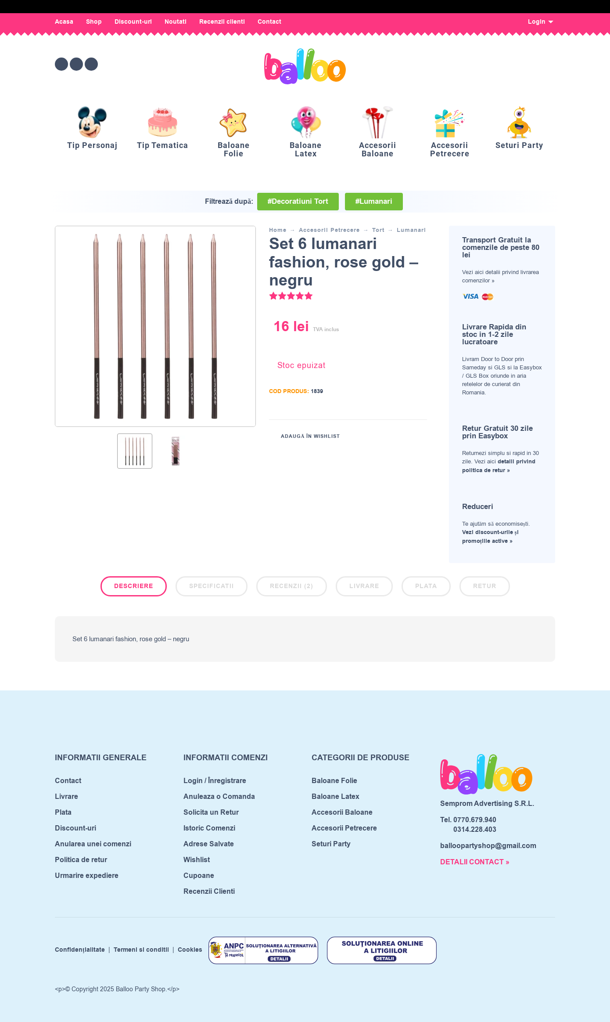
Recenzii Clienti (209, 891)
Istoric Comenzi (209, 828)
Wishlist (196, 860)
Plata (426, 586)
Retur (484, 586)
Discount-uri (133, 22)
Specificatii (211, 586)
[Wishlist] (475, 64)
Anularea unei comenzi (93, 844)
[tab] (133, 588)
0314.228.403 (474, 829)
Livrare (364, 586)
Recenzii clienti (222, 22)
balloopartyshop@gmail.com (488, 846)
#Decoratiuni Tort (298, 201)
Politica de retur (81, 860)
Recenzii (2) (291, 586)
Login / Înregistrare (214, 781)
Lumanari (411, 230)
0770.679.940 (474, 820)
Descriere (133, 586)
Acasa (64, 22)
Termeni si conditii (141, 950)
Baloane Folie (334, 781)
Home (278, 230)
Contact (269, 22)
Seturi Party (331, 844)
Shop (94, 22)
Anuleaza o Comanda (219, 797)
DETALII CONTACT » (475, 862)
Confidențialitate (80, 950)
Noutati (176, 22)
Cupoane (198, 876)
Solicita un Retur (211, 812)
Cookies (190, 950)
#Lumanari (373, 201)
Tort (378, 230)
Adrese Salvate (208, 844)
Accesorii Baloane (342, 812)
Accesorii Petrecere (329, 230)
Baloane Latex (335, 797)
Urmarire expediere (86, 876)
